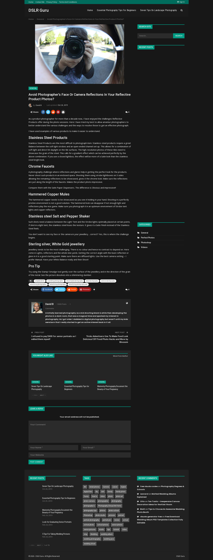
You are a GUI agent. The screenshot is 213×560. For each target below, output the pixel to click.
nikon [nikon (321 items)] (103, 496)
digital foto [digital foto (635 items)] (88, 491)
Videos (144, 247)
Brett (142, 508)
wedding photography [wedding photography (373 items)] (92, 538)
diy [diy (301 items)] (97, 491)
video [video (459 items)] (124, 529)
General (33, 88)
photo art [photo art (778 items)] (119, 496)
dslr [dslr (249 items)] (102, 491)
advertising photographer (38, 284)
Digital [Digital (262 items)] (123, 486)
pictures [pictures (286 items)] (112, 515)
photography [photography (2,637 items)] (116, 500)
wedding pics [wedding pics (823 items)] (109, 538)
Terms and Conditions (68, 2)
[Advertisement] (160, 135)
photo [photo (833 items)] (110, 496)
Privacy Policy (51, 2)
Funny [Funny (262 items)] (86, 496)
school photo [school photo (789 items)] (89, 524)
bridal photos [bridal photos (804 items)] (94, 486)
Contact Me (39, 2)
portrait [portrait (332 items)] (121, 515)
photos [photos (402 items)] (102, 510)
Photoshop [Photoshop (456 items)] (88, 515)
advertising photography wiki (78, 284)
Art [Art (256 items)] (85, 486)
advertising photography (58, 284)
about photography (92, 280)
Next (42, 394)
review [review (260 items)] (116, 519)
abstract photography (108, 280)
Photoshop (146, 242)
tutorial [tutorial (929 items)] (116, 529)
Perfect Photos (148, 238)
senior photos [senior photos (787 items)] (117, 524)
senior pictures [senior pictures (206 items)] (89, 529)
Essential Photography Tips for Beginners (116, 10)
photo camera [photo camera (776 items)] (89, 500)
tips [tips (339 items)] (108, 529)
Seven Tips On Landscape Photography (158, 10)
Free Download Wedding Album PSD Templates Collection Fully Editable (160, 519)
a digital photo (39, 280)
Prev (35, 394)
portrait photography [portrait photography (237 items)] (91, 519)
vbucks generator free (151, 516)
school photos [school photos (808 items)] (102, 524)
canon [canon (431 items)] (115, 486)
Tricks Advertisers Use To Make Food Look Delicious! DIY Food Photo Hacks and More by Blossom (105, 338)
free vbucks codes (149, 485)
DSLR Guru (39, 10)
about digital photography (74, 280)
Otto (142, 501)
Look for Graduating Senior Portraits (57, 521)
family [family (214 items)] (110, 491)
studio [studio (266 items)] (101, 529)
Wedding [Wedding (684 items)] (94, 534)
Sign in (181, 2)
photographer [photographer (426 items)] (103, 500)
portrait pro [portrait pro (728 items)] (107, 519)
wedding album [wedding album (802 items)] (107, 534)
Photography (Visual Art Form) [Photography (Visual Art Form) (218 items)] (109, 505)
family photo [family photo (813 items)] (120, 491)
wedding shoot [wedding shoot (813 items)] (89, 543)
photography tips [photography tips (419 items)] (90, 510)
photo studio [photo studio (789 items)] (100, 515)
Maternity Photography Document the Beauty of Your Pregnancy (57, 510)
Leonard (144, 493)
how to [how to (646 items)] (94, 496)
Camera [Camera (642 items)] (106, 486)
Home (31, 2)
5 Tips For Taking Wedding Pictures (56, 533)
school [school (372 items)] (125, 519)
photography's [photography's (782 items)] (89, 505)
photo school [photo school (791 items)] (114, 510)
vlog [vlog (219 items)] (85, 534)
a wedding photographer (55, 280)
